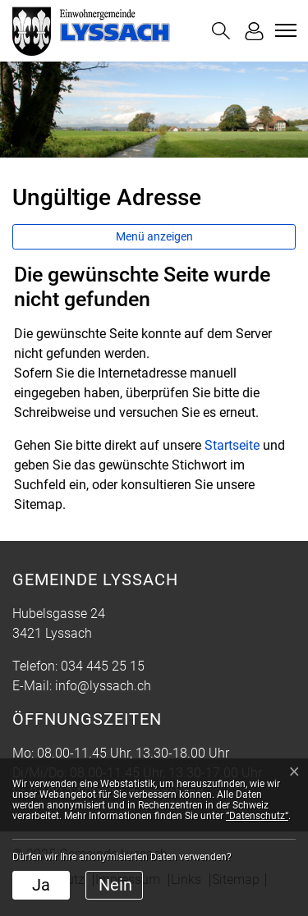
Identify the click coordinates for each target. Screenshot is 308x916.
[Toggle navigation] (283, 30)
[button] (221, 30)
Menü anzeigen (154, 236)
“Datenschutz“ (257, 816)
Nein (115, 885)
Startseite (232, 445)
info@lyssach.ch (103, 686)
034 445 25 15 (103, 666)
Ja (41, 885)
